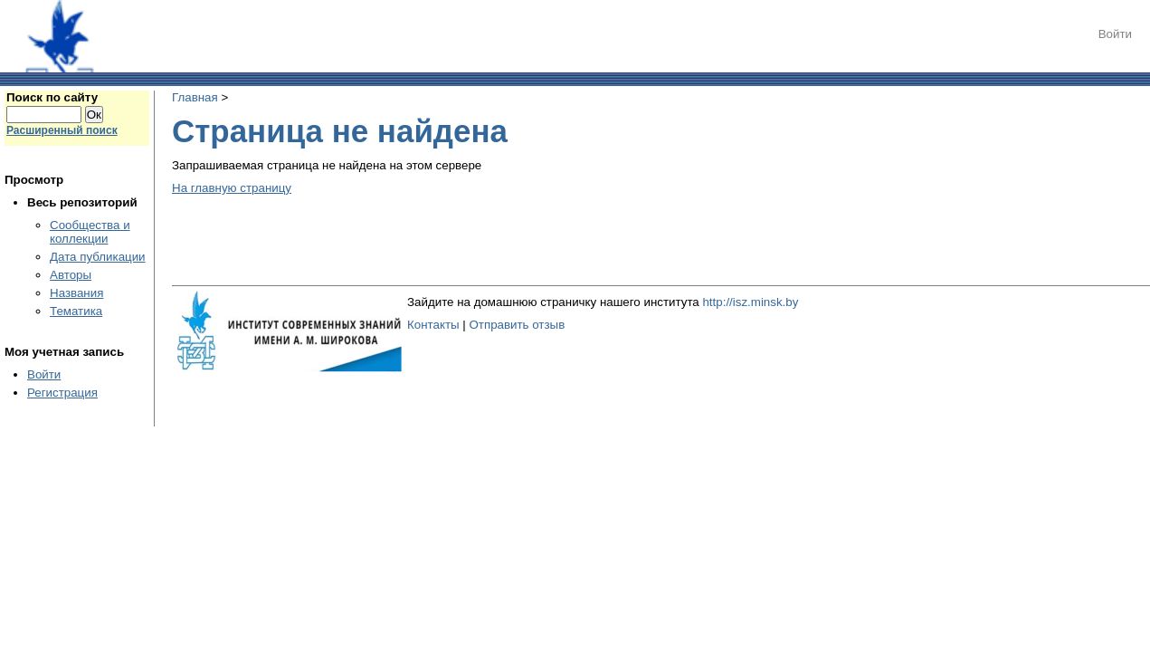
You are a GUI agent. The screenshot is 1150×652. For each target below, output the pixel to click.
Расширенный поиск (62, 130)
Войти (1115, 34)
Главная (195, 97)
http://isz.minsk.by (750, 302)
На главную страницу (231, 188)
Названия (76, 293)
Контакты (433, 324)
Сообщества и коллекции (90, 231)
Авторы (70, 275)
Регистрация (62, 392)
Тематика (76, 311)
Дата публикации (98, 257)
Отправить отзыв (517, 324)
